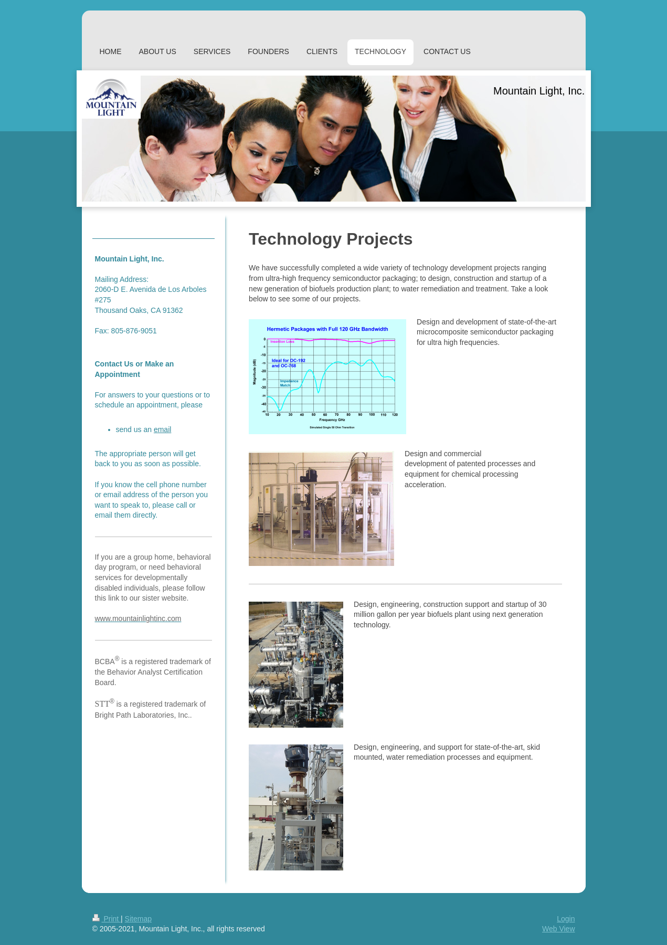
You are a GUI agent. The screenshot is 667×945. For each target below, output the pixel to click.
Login (566, 919)
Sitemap (138, 919)
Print (106, 919)
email (162, 429)
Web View (558, 929)
